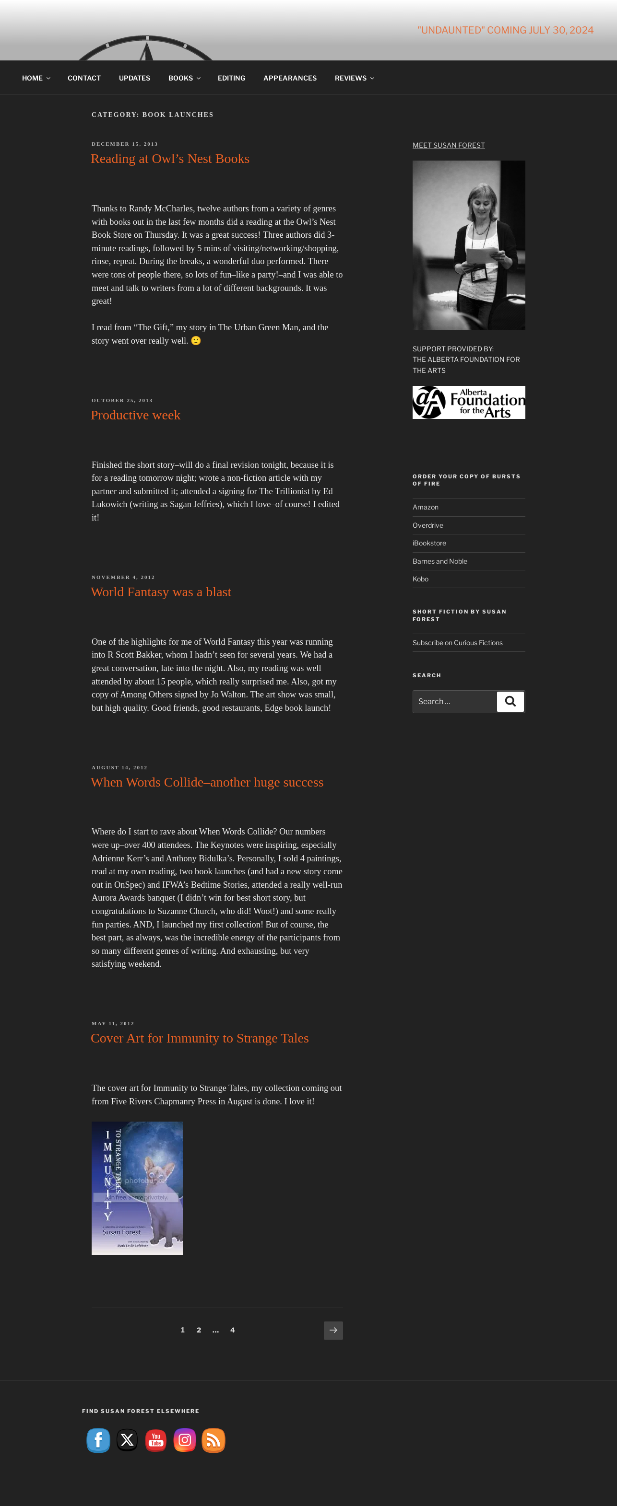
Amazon (426, 507)
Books (185, 78)
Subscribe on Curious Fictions (458, 642)
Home (37, 78)
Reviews (355, 78)
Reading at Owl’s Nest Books (170, 158)
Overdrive (428, 525)
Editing (231, 78)
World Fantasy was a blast (161, 591)
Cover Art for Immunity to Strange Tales (200, 1038)
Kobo (420, 579)
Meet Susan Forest (449, 145)
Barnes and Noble (440, 561)
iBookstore (429, 543)
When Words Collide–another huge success (207, 782)
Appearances (290, 78)
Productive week (135, 414)
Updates (134, 78)
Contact (84, 78)
